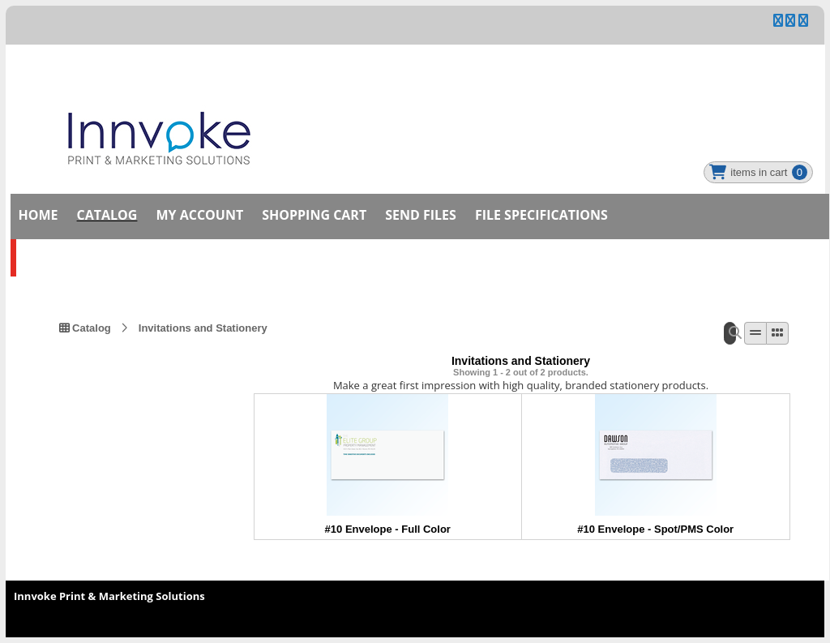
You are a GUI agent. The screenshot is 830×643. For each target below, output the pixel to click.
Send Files (420, 215)
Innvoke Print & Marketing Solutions (109, 596)
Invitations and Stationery (203, 327)
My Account (199, 215)
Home (38, 215)
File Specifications (541, 215)
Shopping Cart (314, 215)
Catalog (107, 215)
